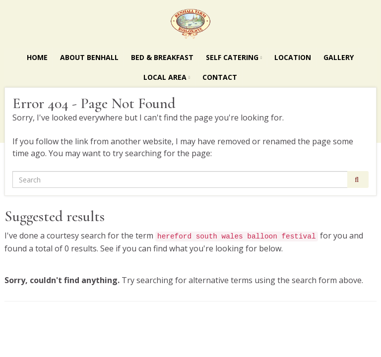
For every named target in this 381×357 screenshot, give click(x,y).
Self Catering (234, 57)
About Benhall (89, 57)
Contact (219, 77)
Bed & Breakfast (162, 57)
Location (292, 57)
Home (37, 57)
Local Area (166, 77)
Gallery (338, 57)
